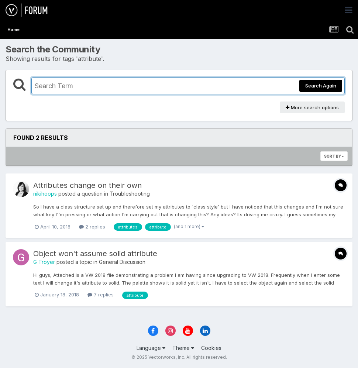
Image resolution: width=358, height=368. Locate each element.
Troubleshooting (130, 193)
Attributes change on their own (87, 185)
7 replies (100, 295)
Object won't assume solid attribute (95, 253)
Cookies (211, 348)
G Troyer (44, 262)
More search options (312, 107)
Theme (183, 348)
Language (151, 348)
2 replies (92, 227)
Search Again (320, 86)
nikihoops (45, 193)
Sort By (334, 156)
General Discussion (122, 262)
